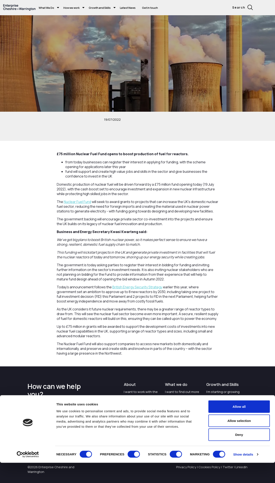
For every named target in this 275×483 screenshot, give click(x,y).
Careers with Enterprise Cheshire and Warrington (141, 408)
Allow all (239, 427)
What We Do (46, 8)
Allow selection (239, 441)
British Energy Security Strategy (137, 287)
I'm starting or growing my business (223, 394)
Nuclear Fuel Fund (77, 201)
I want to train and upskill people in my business (224, 406)
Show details (243, 474)
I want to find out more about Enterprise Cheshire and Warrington (182, 399)
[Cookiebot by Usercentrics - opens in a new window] (28, 474)
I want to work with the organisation (141, 394)
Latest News (128, 8)
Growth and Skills (100, 8)
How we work (71, 8)
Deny (239, 455)
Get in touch (150, 8)
